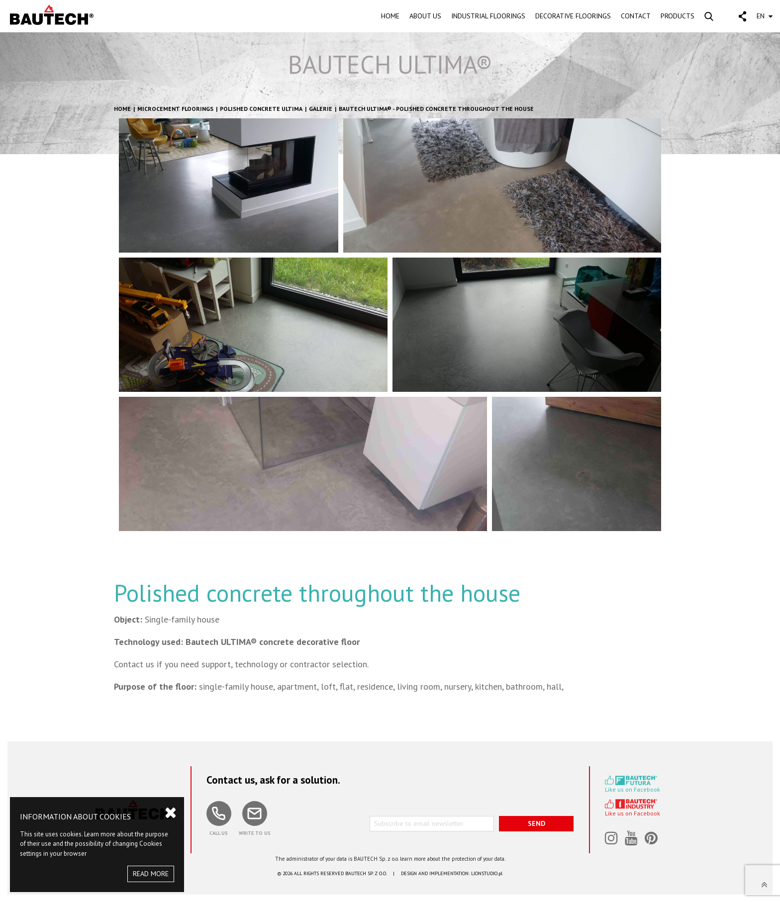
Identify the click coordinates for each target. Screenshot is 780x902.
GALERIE (320, 108)
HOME (390, 15)
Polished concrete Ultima (261, 108)
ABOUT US (425, 15)
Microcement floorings (175, 108)
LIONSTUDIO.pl (486, 873)
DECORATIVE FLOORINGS (573, 15)
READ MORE (151, 873)
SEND (536, 823)
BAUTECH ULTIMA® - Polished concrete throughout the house (436, 108)
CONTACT (636, 15)
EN (765, 15)
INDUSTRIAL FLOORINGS (488, 15)
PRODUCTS (677, 15)
